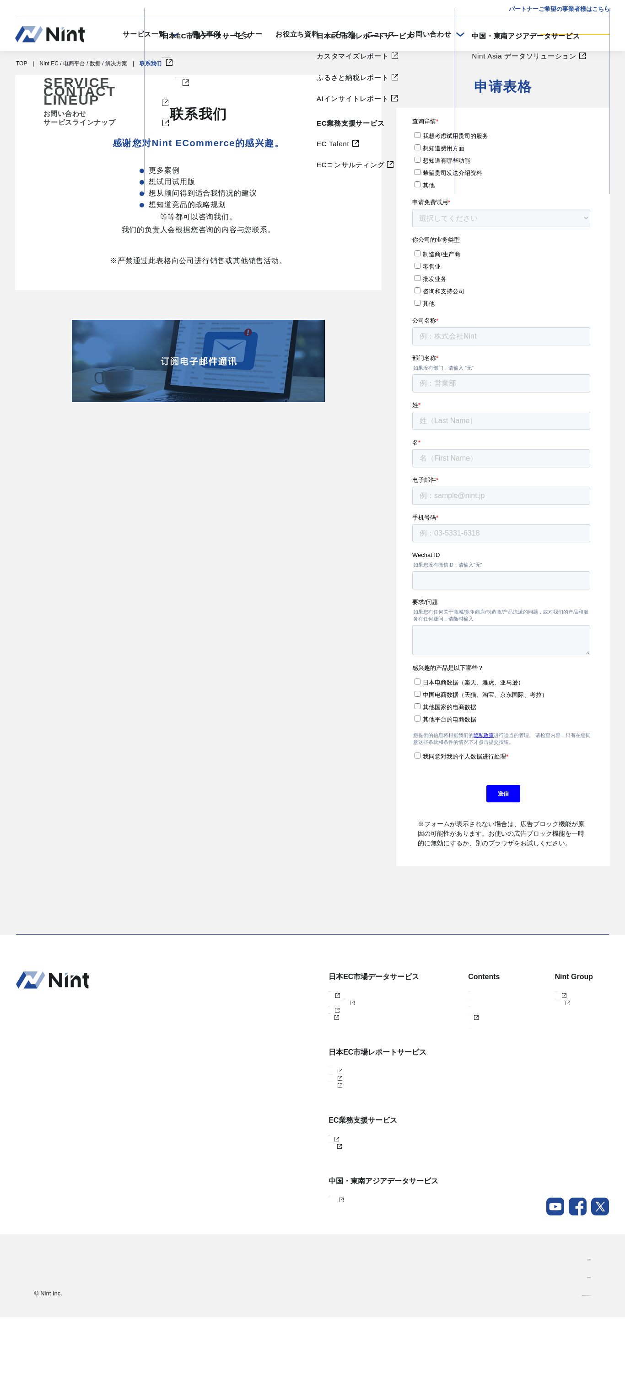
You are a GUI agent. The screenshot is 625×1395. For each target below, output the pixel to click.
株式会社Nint (532, 995)
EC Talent (284, 1193)
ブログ (342, 34)
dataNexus (285, 1041)
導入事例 (206, 34)
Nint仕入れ (285, 1026)
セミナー (248, 34)
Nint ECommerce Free (313, 1011)
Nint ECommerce (293, 995)
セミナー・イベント (436, 1011)
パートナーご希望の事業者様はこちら (559, 8)
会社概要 (580, 1336)
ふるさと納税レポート (299, 1117)
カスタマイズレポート (299, 1102)
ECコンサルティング (298, 1208)
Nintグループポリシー (564, 1371)
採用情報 (580, 1354)
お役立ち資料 (297, 34)
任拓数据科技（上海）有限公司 (554, 1011)
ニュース (380, 34)
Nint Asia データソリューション (311, 1270)
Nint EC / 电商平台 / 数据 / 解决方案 (83, 63)
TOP (21, 63)
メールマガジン (431, 1071)
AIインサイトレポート (299, 1132)
